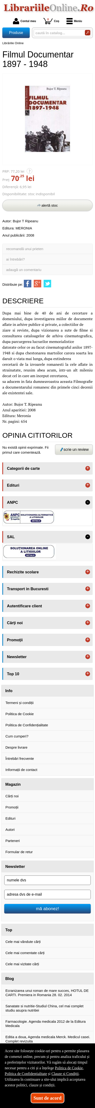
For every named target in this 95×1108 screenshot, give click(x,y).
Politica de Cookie (19, 714)
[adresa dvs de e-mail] (47, 894)
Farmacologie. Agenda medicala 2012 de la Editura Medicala (45, 1023)
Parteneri (12, 841)
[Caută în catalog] (87, 32)
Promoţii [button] (15, 640)
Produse (16, 33)
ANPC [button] (12, 502)
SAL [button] (11, 537)
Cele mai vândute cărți (23, 942)
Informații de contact (21, 770)
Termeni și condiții (19, 703)
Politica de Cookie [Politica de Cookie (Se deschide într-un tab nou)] (69, 1068)
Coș (51, 21)
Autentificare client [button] (24, 606)
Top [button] (8, 930)
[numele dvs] (47, 880)
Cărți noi (12, 796)
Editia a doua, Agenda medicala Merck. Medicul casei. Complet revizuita (47, 1039)
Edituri (10, 818)
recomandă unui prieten (24, 249)
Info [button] (8, 691)
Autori (10, 829)
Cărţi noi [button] (15, 623)
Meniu (74, 21)
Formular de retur (19, 852)
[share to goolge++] (37, 283)
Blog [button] (9, 978)
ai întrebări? (15, 259)
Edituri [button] (13, 485)
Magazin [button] (13, 784)
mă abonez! (47, 908)
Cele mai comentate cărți (25, 953)
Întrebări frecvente (19, 758)
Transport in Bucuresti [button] (28, 589)
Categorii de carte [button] (23, 468)
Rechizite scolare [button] (23, 572)
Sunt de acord (47, 1098)
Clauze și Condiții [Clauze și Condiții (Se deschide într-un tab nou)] (65, 1074)
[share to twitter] (47, 283)
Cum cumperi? (17, 736)
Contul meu (24, 21)
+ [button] (87, 468)
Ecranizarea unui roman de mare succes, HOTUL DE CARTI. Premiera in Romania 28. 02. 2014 (47, 993)
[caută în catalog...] (57, 33)
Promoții (11, 807)
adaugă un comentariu (23, 270)
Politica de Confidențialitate (26, 725)
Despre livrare (16, 747)
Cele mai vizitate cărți (22, 964)
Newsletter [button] (17, 657)
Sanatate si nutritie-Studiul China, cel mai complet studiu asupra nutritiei (44, 1008)
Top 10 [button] (13, 674)
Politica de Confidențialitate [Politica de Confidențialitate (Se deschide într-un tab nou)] (26, 1074)
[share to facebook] (27, 283)
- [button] (87, 502)
